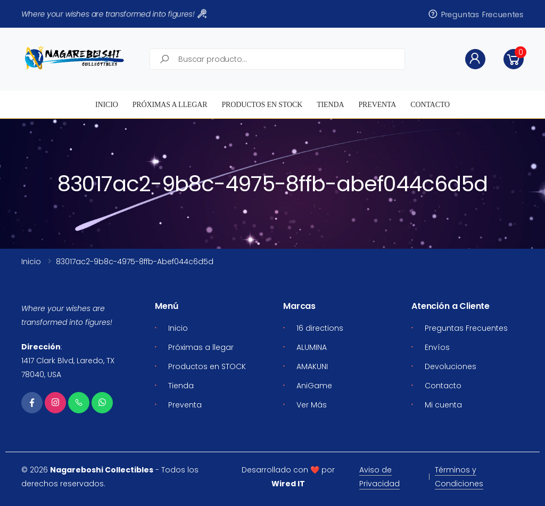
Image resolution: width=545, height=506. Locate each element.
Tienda (330, 105)
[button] (513, 59)
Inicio (106, 105)
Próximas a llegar (170, 105)
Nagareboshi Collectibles (101, 469)
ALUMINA (311, 347)
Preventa (377, 105)
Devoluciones (450, 366)
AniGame (314, 385)
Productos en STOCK (261, 105)
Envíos (437, 347)
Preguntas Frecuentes (475, 14)
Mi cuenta (443, 404)
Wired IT (288, 483)
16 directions (319, 328)
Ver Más (311, 404)
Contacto (430, 105)
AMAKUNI (312, 366)
